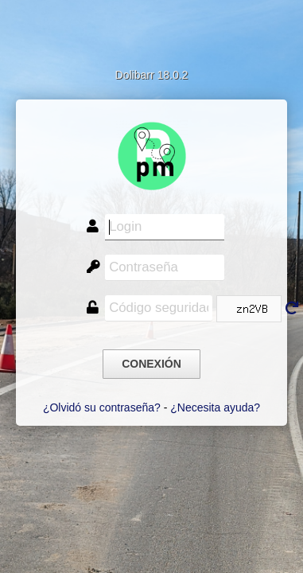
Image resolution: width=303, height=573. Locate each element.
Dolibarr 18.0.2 (151, 74)
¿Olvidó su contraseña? (102, 407)
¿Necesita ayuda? (215, 407)
